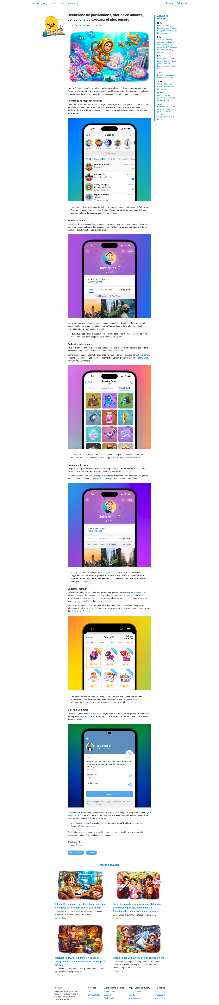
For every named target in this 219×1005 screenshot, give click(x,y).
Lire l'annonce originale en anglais (86, 25)
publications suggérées (107, 479)
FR (169, 3)
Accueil (35, 3)
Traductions (160, 995)
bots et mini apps (93, 713)
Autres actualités (109, 865)
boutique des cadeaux (93, 598)
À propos (91, 988)
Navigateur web (135, 998)
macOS (132, 995)
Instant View (160, 998)
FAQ (45, 3)
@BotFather (81, 716)
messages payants (109, 572)
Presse (90, 998)
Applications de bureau (139, 988)
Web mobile (109, 998)
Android (107, 995)
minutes (79, 595)
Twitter (182, 3)
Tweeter (91, 853)
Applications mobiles (114, 988)
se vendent (138, 592)
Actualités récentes (162, 17)
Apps (53, 3)
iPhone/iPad (109, 992)
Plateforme (160, 988)
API (62, 3)
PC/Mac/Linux (135, 992)
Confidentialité (93, 995)
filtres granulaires (140, 358)
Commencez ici (87, 826)
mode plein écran (75, 815)
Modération (73, 3)
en (145, 592)
